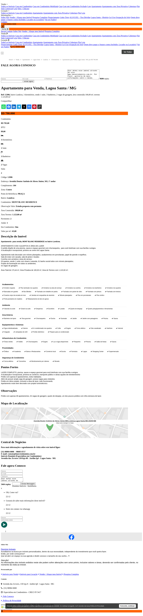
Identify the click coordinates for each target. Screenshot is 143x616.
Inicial (3, 31)
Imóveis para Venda (9, 577)
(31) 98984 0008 (17, 47)
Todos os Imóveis (8, 6)
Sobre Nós (5, 17)
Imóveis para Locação (28, 577)
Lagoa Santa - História (100, 17)
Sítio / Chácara (23, 9)
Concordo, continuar (127, 606)
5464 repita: (6, 487)
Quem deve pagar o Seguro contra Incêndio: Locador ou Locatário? (110, 45)
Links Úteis (64, 17)
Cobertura (132, 6)
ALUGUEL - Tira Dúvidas (79, 17)
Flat (138, 6)
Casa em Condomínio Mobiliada (45, 6)
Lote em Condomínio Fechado (75, 6)
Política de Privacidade (97, 606)
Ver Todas (128, 52)
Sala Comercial (7, 9)
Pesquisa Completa (39, 17)
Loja (15, 9)
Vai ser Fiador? (51, 20)
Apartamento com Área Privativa (115, 6)
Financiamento (53, 17)
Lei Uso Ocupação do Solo (119, 17)
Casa (61, 6)
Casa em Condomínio (23, 6)
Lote (89, 6)
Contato (4, 22)
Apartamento (96, 6)
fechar (5, 29)
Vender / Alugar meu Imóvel (21, 17)
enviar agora (28, 83)
